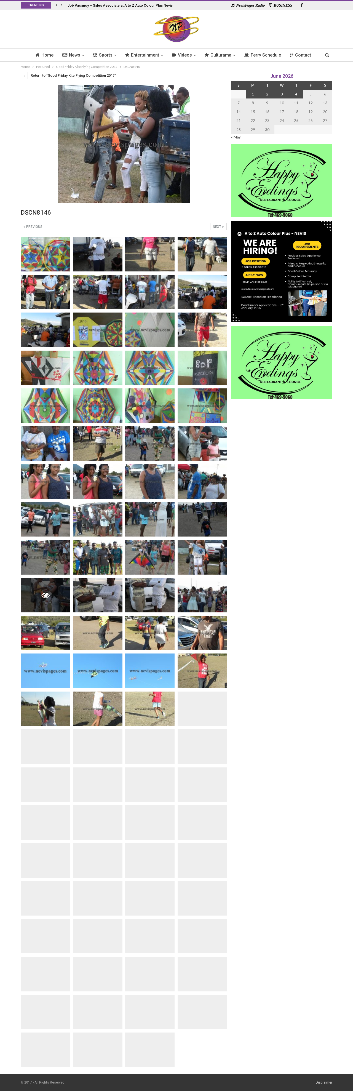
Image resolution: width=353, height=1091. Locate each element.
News (69, 55)
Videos (182, 55)
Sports (101, 55)
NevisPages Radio (248, 5)
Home (41, 55)
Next (218, 227)
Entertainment (142, 55)
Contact (303, 55)
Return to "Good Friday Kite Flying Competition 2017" (68, 75)
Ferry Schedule (264, 55)
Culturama (219, 55)
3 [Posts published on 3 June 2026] (282, 94)
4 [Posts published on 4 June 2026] (296, 94)
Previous (32, 227)
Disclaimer (324, 1082)
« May (236, 137)
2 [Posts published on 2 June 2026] (267, 94)
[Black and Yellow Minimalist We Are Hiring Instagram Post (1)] (281, 271)
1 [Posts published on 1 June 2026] (253, 94)
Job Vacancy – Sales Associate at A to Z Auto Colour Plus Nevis (120, 5)
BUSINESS (280, 5)
